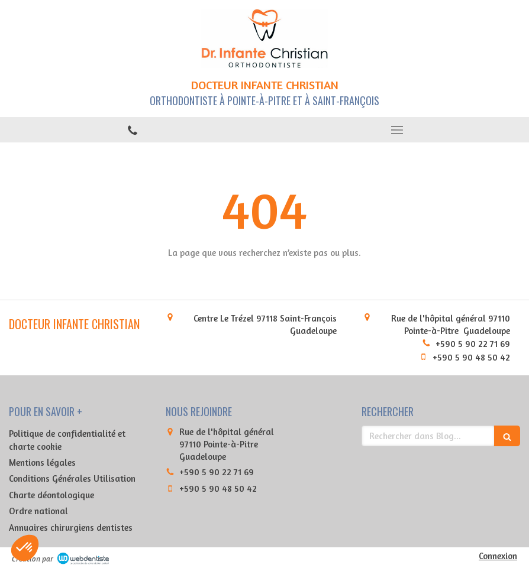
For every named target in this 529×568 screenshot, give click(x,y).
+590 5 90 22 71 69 (473, 343)
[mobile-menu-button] (396, 130)
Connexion (498, 555)
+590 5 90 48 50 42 (471, 357)
